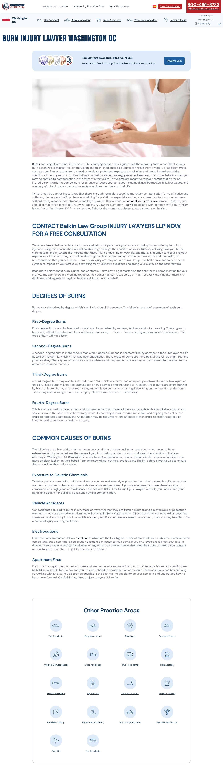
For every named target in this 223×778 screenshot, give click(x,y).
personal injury (174, 20)
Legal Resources (119, 6)
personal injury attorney (141, 201)
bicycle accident (77, 20)
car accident (48, 20)
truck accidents (108, 20)
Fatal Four (83, 538)
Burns (36, 164)
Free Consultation (170, 6)
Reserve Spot (174, 60)
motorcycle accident (141, 20)
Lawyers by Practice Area (88, 6)
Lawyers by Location (54, 6)
